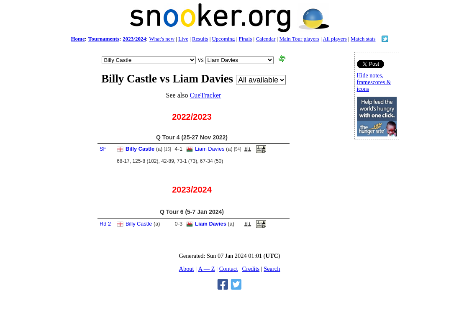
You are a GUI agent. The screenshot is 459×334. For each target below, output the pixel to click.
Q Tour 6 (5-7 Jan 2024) (192, 211)
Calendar (265, 39)
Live (183, 39)
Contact (228, 268)
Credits (251, 268)
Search (272, 268)
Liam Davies (209, 149)
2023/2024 (134, 39)
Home (78, 39)
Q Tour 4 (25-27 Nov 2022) (192, 137)
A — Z (206, 268)
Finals (245, 39)
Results (200, 39)
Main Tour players (299, 39)
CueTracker (205, 95)
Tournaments (103, 39)
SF (103, 149)
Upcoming (223, 39)
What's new (161, 39)
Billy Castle (140, 149)
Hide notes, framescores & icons (374, 82)
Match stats (363, 39)
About (186, 268)
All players (334, 39)
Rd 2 (105, 224)
